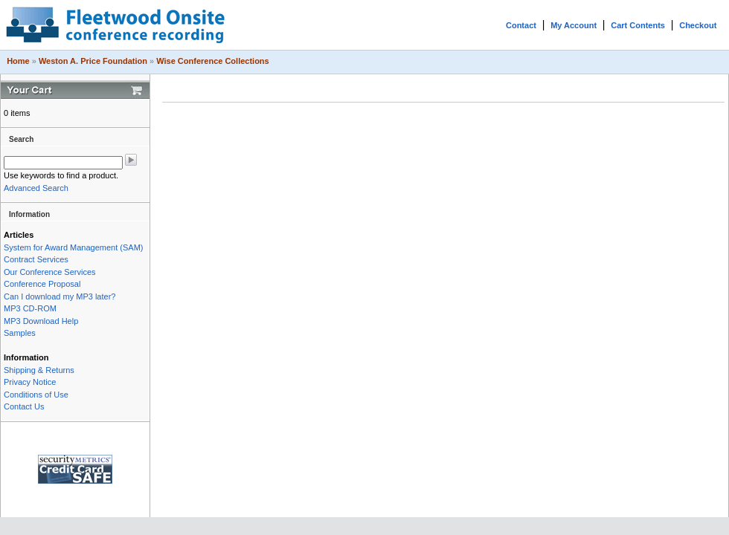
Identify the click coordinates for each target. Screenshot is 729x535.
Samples (20, 332)
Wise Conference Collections (212, 60)
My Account (573, 25)
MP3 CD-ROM (30, 308)
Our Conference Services (50, 272)
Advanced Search (36, 188)
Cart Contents (638, 25)
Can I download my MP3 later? (59, 296)
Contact (521, 25)
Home (18, 60)
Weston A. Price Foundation (93, 60)
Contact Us (24, 406)
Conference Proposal (42, 283)
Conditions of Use (36, 394)
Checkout (697, 25)
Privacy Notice (30, 381)
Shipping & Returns (39, 370)
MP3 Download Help (41, 321)
